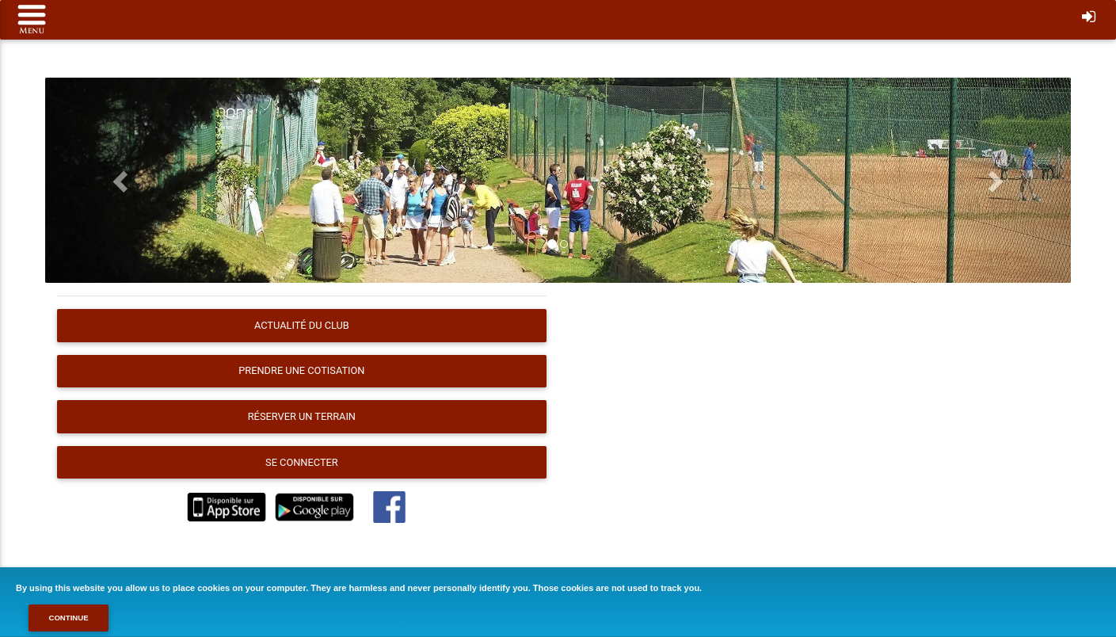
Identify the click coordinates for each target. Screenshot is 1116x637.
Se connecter (301, 462)
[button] (122, 180)
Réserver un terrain (302, 416)
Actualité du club (301, 325)
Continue (68, 617)
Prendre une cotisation (301, 370)
